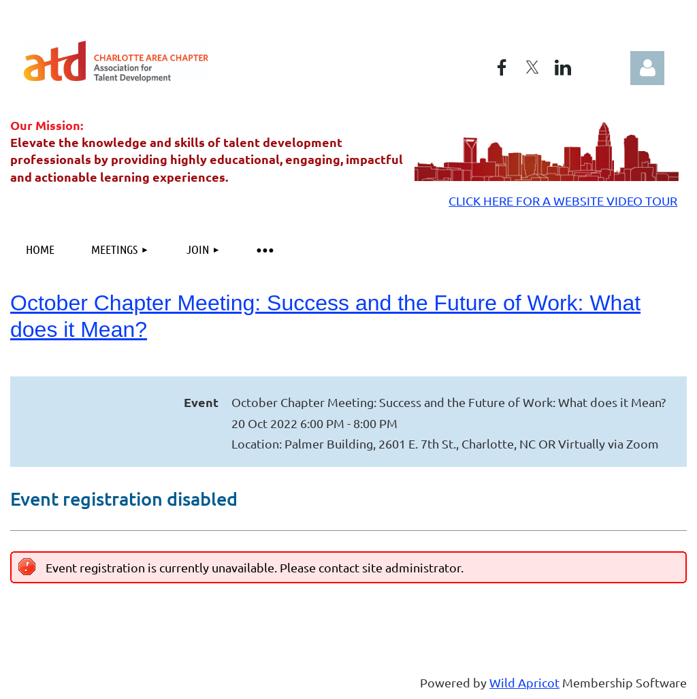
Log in (647, 68)
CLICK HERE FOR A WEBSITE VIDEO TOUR (563, 200)
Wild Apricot (524, 682)
